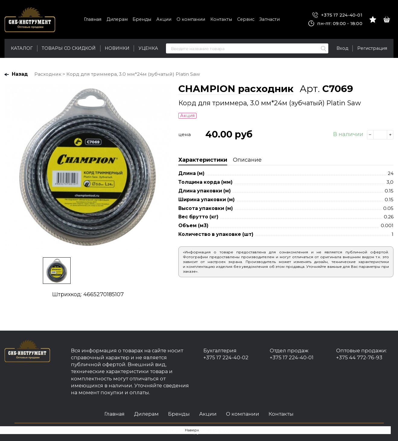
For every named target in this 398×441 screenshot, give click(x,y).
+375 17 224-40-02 (225, 357)
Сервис (245, 19)
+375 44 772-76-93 (359, 357)
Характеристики (202, 160)
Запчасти (269, 19)
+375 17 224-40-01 (337, 15)
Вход (342, 48)
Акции (163, 19)
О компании (191, 19)
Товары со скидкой (69, 48)
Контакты (221, 19)
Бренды (141, 19)
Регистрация (372, 48)
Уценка (148, 48)
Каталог (22, 48)
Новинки (117, 48)
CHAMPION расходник (236, 88)
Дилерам (117, 19)
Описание (247, 160)
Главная (92, 19)
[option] (88, 167)
